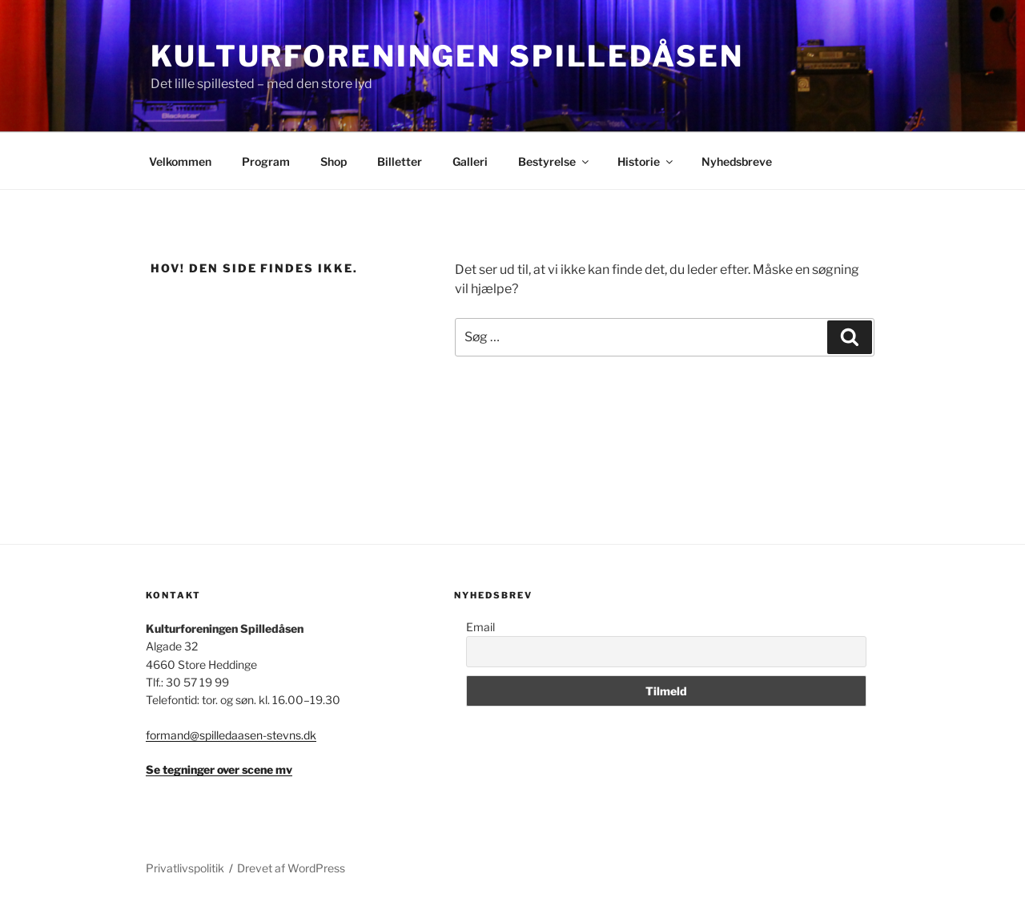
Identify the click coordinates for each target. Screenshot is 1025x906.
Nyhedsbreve (736, 161)
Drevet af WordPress (291, 868)
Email (480, 627)
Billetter (399, 161)
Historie (646, 161)
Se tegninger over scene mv (219, 769)
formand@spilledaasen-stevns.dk (231, 735)
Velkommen (180, 161)
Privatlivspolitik (185, 868)
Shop (333, 161)
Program (266, 161)
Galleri (470, 161)
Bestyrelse (554, 161)
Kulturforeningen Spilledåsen (447, 56)
